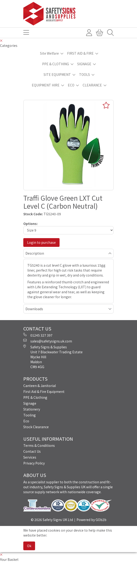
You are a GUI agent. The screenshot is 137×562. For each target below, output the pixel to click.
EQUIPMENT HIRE (46, 85)
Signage (29, 403)
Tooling (29, 415)
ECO (71, 85)
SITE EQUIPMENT (57, 74)
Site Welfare (49, 53)
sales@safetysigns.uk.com (47, 341)
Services (29, 457)
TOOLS (84, 74)
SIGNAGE (84, 63)
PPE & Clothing (35, 397)
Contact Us (32, 451)
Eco (26, 421)
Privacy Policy (34, 463)
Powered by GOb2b (91, 519)
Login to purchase (41, 242)
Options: (30, 223)
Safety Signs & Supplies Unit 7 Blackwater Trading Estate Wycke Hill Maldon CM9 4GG (53, 357)
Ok (29, 545)
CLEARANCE (92, 85)
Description (34, 253)
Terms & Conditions (39, 445)
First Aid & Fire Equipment (43, 391)
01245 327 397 (37, 335)
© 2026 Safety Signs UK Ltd (52, 519)
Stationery (31, 409)
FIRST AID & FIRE (80, 53)
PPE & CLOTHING (55, 63)
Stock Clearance (36, 426)
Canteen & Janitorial (39, 385)
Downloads (34, 308)
